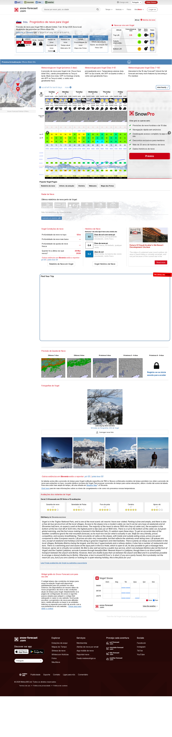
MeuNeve (56, 662)
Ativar (145, 20)
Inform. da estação (99, 42)
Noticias (120, 9)
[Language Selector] (28, 661)
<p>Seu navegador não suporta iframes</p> (126, 594)
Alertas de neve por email (87, 647)
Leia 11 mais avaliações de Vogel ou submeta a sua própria (64, 563)
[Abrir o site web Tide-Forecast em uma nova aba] (39, 2)
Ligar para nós (69, 674)
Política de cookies (60, 686)
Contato (56, 674)
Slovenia (29, 32)
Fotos (129, 9)
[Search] (97, 9)
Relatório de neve (65, 40)
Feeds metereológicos (86, 658)
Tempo (108, 9)
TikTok (140, 650)
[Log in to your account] (152, 9)
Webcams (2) (65, 48)
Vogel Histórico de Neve (104, 264)
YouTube (141, 654)
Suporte (46, 674)
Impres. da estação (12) (99, 45)
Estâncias (19, 32)
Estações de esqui (59, 643)
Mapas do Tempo (59, 647)
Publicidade (35, 674)
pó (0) (43, 260)
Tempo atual (65, 45)
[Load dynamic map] (1, 108)
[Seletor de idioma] (136, 2)
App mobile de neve (85, 650)
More (41, 117)
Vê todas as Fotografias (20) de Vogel (105, 428)
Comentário (83, 674)
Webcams (93, 186)
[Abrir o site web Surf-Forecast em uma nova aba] (18, 2)
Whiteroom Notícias (60, 654)
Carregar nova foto (105, 432)
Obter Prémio (151, 2)
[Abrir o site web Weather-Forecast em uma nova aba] (49, 2)
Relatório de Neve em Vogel (61, 264)
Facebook (141, 643)
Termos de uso (24, 686)
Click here (45, 488)
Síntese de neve (58, 650)
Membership (82, 643)
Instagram (141, 647)
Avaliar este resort (48, 567)
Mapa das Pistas (80, 48)
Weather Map (91, 485)
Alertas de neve (51, 40)
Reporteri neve (83, 654)
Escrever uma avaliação (68, 567)
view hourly (163, 87)
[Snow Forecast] (26, 9)
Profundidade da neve (80, 43)
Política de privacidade (41, 686)
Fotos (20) (98, 48)
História (51, 51)
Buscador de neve (51, 46)
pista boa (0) (53, 260)
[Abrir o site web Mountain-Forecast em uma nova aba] (29, 2)
